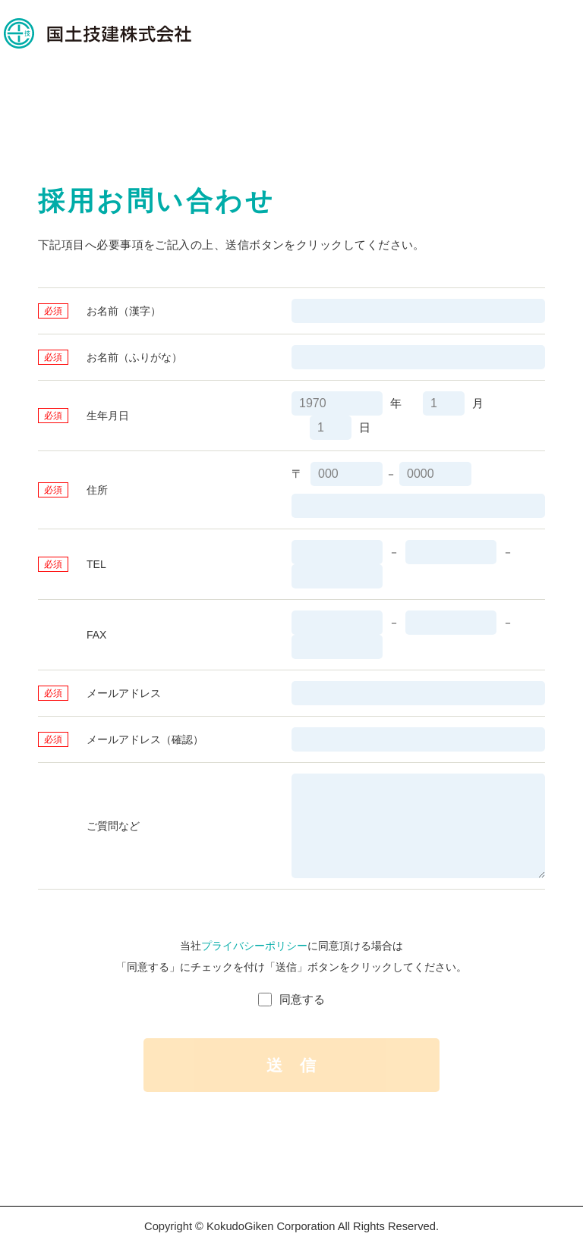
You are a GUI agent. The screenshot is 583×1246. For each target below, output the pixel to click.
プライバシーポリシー (254, 946)
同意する (302, 999)
